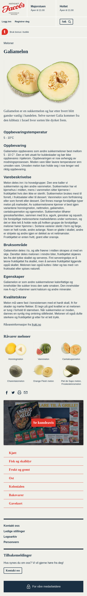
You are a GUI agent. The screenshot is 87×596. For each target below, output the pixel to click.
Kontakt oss (12, 525)
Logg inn (6, 21)
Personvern (11, 542)
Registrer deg (22, 21)
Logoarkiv (10, 536)
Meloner (9, 43)
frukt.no (36, 324)
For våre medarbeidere (43, 586)
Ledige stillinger (14, 531)
